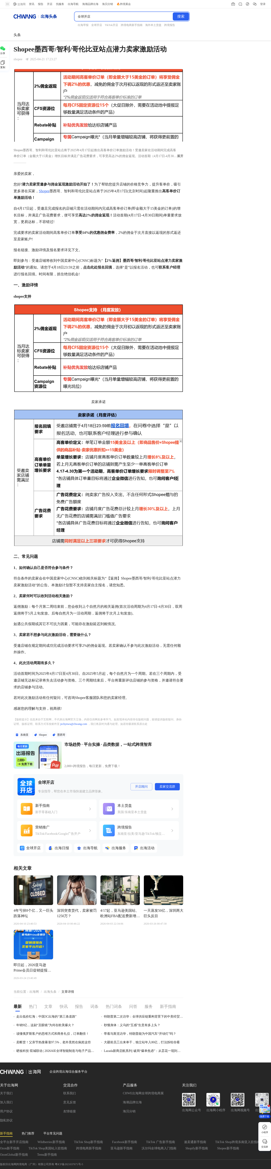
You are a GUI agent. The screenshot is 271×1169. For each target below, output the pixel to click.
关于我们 (6, 1093)
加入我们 (6, 1102)
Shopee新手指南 (228, 1148)
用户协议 (6, 1111)
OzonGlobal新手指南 (14, 1154)
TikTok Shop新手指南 (88, 1142)
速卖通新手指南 (195, 1142)
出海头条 (50, 991)
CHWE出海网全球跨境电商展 (143, 1093)
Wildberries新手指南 (51, 1142)
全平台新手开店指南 (14, 1142)
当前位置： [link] (21, 991)
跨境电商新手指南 (88, 1148)
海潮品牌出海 (132, 1102)
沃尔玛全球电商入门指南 (159, 1148)
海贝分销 (129, 1111)
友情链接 (69, 1111)
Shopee (44, 191)
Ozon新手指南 (9, 1148)
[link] (34, 991)
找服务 (60, 4)
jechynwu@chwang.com (73, 724)
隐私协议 (6, 1120)
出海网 (34, 991)
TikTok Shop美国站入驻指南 (47, 1148)
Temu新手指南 (47, 1154)
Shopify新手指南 (196, 1148)
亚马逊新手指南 (121, 1148)
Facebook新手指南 (124, 1142)
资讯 (31, 4)
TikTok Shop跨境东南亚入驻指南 (237, 1142)
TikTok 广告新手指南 (160, 1142)
